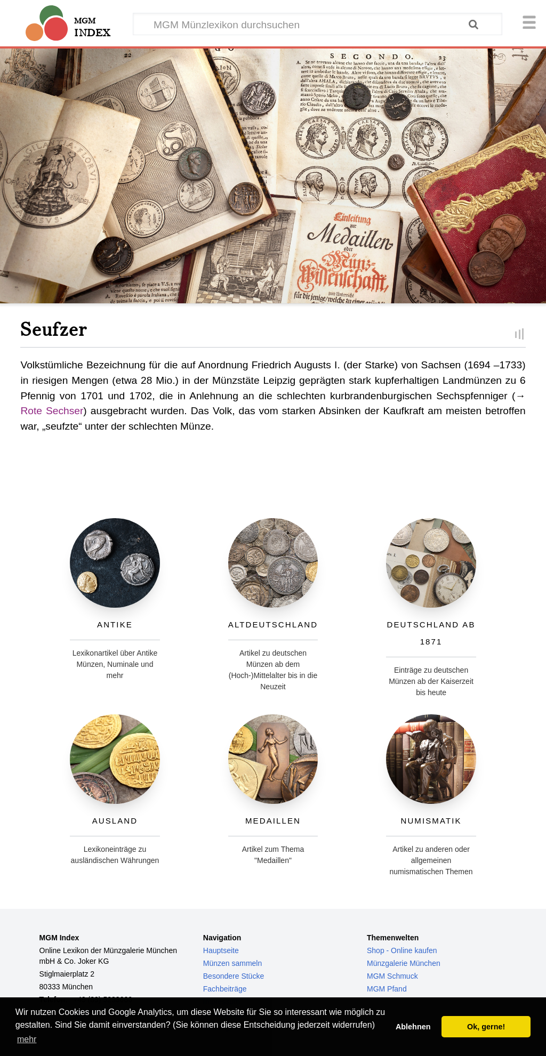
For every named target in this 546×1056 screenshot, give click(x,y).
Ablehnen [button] (413, 1026)
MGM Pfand (387, 989)
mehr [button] (26, 1039)
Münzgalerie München (403, 963)
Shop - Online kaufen (402, 950)
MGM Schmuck (392, 976)
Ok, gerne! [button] (486, 1026)
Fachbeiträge (225, 989)
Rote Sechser (51, 410)
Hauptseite (221, 950)
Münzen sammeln (232, 963)
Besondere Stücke (233, 976)
